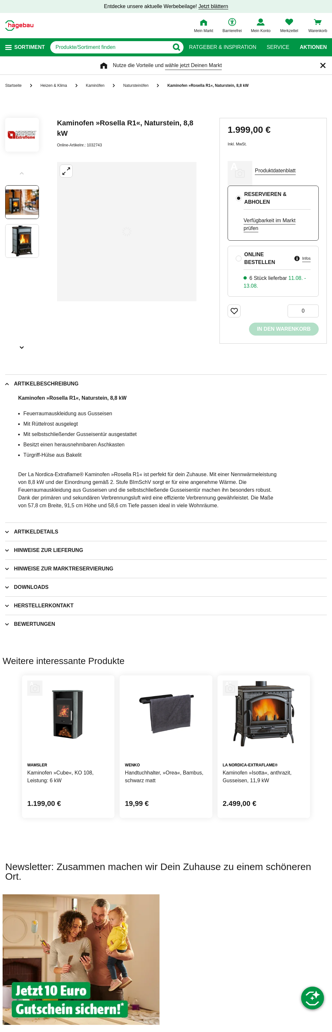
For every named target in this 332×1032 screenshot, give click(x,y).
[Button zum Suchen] (176, 47)
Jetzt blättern (213, 6)
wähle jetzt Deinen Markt (193, 65)
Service (278, 47)
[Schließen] (323, 65)
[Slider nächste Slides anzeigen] (22, 345)
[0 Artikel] (303, 311)
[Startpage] (19, 25)
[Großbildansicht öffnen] (126, 231)
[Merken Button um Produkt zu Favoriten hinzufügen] (234, 310)
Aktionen (313, 47)
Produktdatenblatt (275, 170)
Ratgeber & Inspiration (222, 47)
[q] (109, 47)
